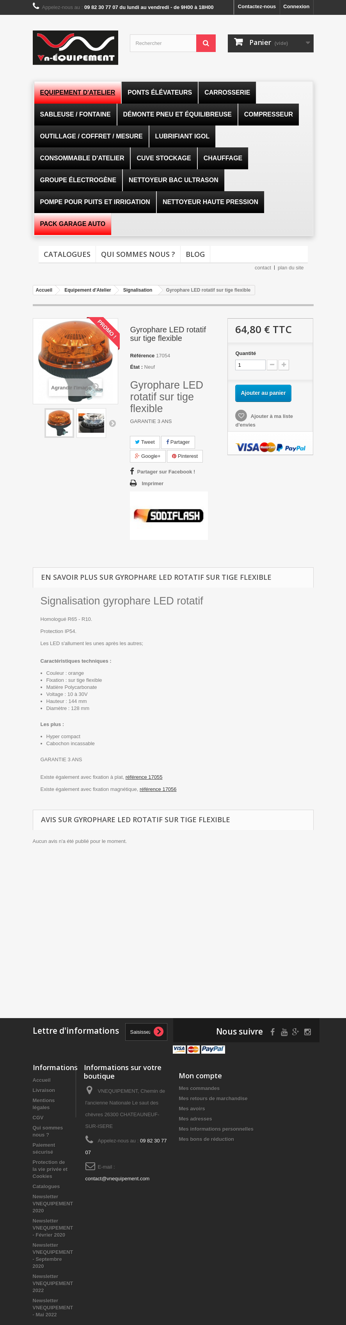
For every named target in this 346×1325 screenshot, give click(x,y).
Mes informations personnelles (216, 1129)
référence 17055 (144, 777)
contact (263, 268)
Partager (178, 442)
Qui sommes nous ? (138, 254)
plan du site (291, 268)
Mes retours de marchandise (213, 1098)
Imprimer (152, 483)
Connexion (296, 6)
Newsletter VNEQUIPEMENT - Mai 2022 (53, 1308)
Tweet (144, 442)
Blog (195, 254)
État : (136, 367)
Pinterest (185, 456)
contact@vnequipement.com (117, 1179)
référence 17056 (158, 789)
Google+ (147, 456)
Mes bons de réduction (206, 1139)
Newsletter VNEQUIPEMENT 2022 (53, 1283)
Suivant (112, 423)
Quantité (245, 353)
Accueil (42, 1080)
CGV (38, 1118)
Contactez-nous (257, 6)
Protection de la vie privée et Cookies (50, 1169)
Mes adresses (195, 1119)
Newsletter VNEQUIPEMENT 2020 (53, 1204)
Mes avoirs (192, 1109)
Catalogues (67, 254)
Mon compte (200, 1075)
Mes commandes (199, 1088)
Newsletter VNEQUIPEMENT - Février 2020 (53, 1228)
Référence (142, 356)
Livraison (44, 1090)
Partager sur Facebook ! (166, 472)
